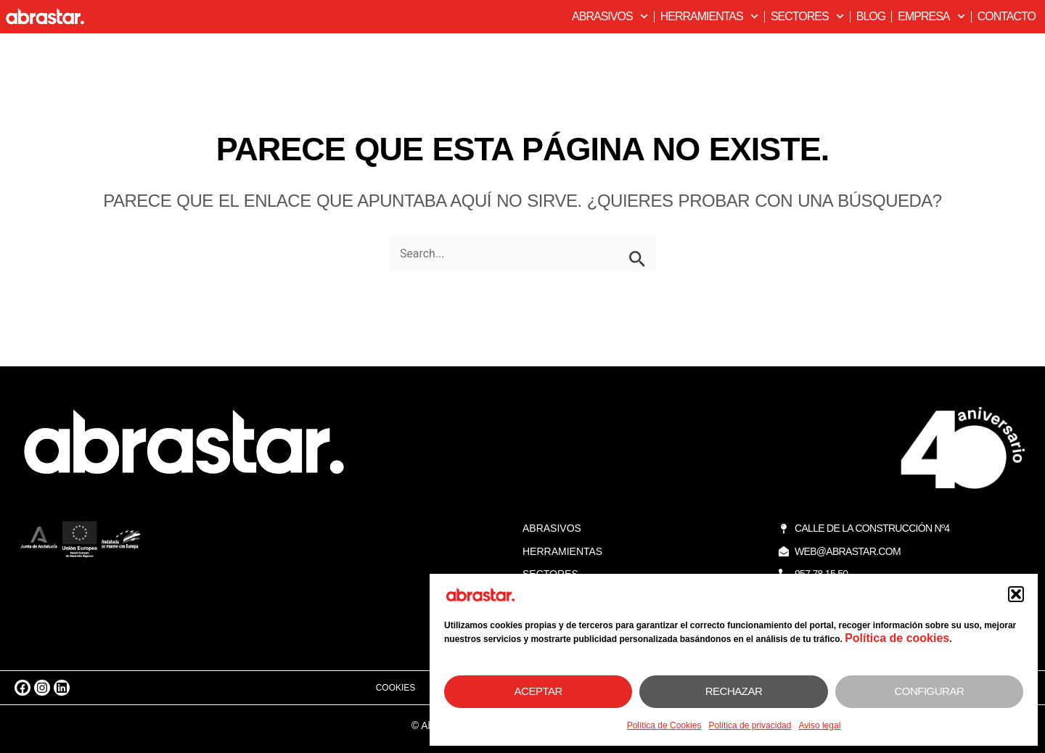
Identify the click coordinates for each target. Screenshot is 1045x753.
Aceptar (538, 691)
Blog (870, 16)
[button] (1016, 594)
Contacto (1007, 16)
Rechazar (734, 691)
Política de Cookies (664, 725)
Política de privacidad (749, 725)
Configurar (929, 691)
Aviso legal (819, 725)
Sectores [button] (807, 16)
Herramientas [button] (709, 16)
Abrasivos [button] (610, 16)
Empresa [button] (931, 16)
